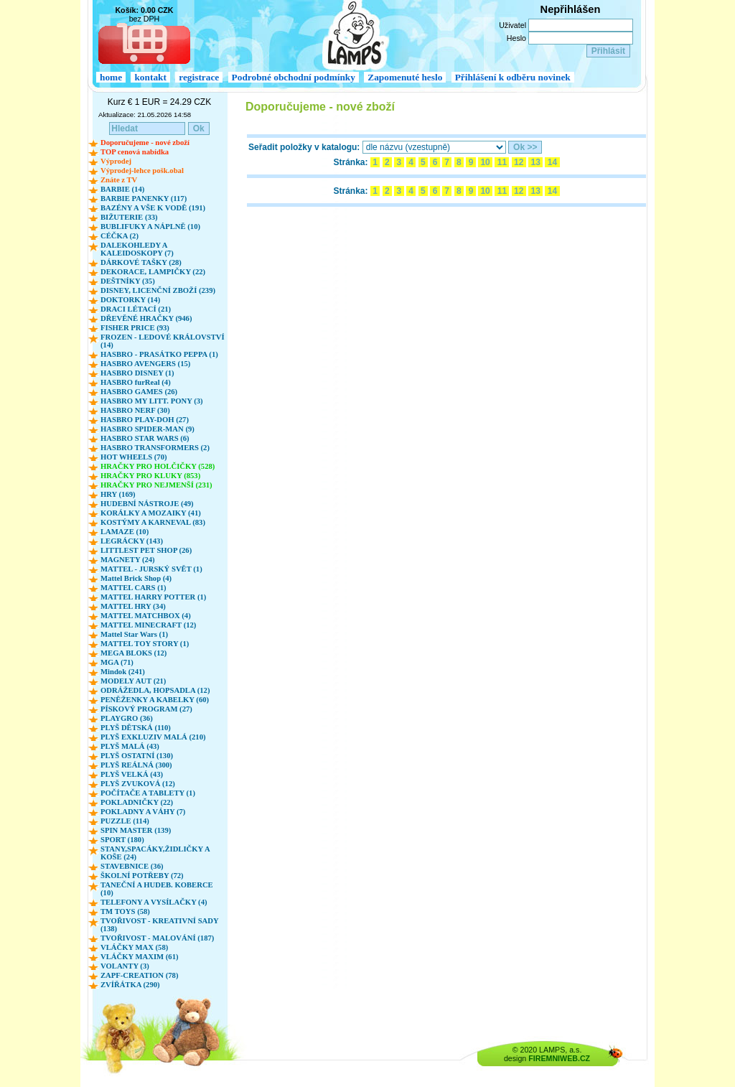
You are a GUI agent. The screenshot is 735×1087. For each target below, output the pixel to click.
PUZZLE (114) (124, 821)
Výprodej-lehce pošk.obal (142, 170)
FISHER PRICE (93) (134, 328)
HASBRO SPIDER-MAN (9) (147, 429)
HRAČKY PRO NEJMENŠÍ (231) (156, 485)
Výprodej (115, 161)
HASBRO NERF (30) (135, 410)
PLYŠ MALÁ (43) (129, 746)
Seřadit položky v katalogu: (304, 147)
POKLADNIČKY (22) (136, 802)
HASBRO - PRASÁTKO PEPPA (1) (159, 354)
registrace (199, 77)
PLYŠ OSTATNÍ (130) (136, 756)
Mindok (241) (122, 672)
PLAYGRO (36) (126, 718)
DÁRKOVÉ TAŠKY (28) (141, 262)
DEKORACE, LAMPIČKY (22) (152, 272)
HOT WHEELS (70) (133, 457)
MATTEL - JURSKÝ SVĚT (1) (151, 569)
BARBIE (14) (122, 189)
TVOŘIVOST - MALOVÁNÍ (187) (157, 938)
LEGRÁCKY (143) (131, 541)
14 (552, 162)
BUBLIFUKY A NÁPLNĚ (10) (150, 226)
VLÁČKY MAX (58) (134, 947)
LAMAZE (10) (124, 532)
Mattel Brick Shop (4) (136, 578)
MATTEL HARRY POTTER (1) (153, 597)
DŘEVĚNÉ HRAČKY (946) (146, 318)
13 (535, 162)
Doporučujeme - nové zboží (144, 142)
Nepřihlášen (570, 9)
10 (485, 162)
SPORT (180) (122, 840)
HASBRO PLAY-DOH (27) (144, 420)
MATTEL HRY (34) (133, 606)
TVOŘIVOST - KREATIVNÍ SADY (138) (159, 925)
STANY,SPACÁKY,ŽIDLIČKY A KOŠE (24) (155, 853)
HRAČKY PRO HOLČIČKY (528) (157, 466)
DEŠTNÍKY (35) (127, 281)
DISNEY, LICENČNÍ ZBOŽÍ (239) (157, 290)
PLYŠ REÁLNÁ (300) (136, 765)
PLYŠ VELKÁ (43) (131, 774)
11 (502, 162)
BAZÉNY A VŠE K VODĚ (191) (152, 208)
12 (519, 162)
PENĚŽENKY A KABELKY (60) (154, 700)
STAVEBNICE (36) (132, 866)
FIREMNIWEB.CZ (559, 1058)
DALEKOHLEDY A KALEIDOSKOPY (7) (137, 249)
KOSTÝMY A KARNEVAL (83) (152, 522)
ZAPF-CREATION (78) (139, 975)
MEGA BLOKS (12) (133, 653)
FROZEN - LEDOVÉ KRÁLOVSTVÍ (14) (162, 341)
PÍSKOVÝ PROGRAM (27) (146, 709)
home (111, 77)
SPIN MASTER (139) (135, 830)
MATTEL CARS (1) (133, 588)
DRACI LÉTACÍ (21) (135, 309)
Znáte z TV (118, 180)
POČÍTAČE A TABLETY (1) (147, 793)
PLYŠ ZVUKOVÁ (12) (137, 784)
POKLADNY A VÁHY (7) (142, 812)
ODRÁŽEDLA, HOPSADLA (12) (155, 690)
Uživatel (512, 25)
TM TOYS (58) (125, 911)
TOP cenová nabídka (134, 152)
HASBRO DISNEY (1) (137, 373)
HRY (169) (118, 494)
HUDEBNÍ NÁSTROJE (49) (147, 504)
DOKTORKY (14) (130, 300)
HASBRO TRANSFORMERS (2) (155, 448)
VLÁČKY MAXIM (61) (139, 957)
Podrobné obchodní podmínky (293, 77)
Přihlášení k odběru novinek (513, 77)
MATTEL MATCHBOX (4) (145, 616)
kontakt (150, 77)
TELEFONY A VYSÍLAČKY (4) (153, 902)
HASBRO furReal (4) (135, 382)
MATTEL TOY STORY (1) (144, 644)
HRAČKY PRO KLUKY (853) (150, 476)
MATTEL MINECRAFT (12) (148, 625)
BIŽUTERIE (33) (129, 217)
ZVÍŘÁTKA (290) (130, 985)
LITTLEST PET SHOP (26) (146, 550)
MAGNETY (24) (127, 560)
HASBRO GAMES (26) (138, 392)
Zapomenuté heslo (405, 77)
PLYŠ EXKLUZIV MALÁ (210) (153, 737)
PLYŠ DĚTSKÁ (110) (135, 728)
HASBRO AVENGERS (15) (145, 364)
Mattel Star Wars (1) (134, 634)
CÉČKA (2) (119, 236)
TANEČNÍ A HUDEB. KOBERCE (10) (156, 889)
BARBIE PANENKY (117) (143, 198)
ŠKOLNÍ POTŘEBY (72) (142, 876)
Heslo (516, 38)
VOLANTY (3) (124, 966)
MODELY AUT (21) (133, 681)
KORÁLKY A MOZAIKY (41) (150, 513)
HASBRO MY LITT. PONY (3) (151, 401)
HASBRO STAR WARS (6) (144, 438)
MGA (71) (117, 662)
